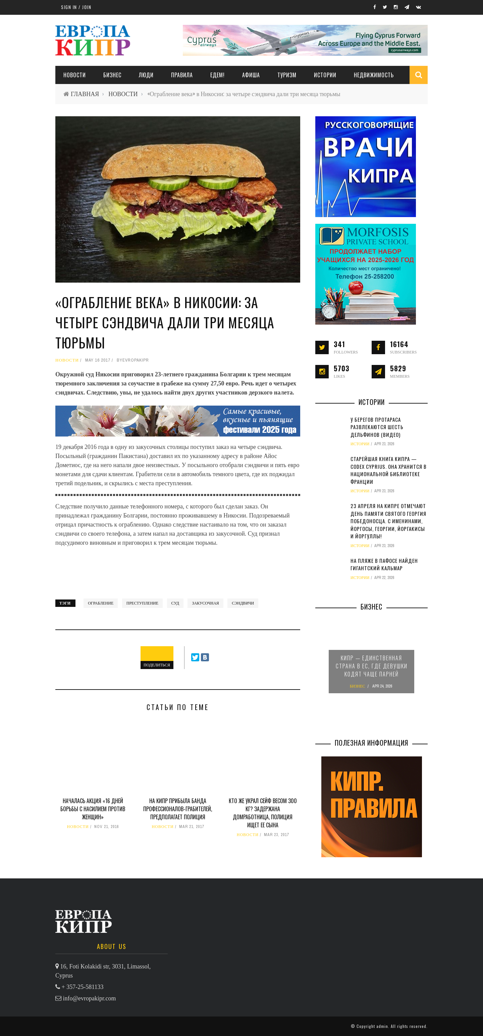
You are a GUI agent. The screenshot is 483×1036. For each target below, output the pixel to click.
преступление (142, 603)
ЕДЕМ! (217, 75)
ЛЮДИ (146, 75)
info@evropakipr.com (89, 998)
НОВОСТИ (74, 75)
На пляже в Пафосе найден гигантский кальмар (384, 564)
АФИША (251, 75)
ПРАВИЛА (182, 75)
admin (382, 1026)
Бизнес (112, 75)
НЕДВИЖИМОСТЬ (374, 75)
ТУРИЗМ (287, 75)
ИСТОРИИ (325, 75)
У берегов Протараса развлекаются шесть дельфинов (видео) (377, 427)
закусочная (205, 603)
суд (175, 603)
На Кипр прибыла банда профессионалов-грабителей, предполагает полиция (177, 809)
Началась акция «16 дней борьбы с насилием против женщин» (92, 809)
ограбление (100, 603)
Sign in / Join (76, 7)
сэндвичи (243, 603)
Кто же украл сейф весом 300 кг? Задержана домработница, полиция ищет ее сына (263, 813)
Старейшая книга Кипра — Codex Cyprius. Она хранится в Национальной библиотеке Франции (389, 470)
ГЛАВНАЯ (85, 94)
